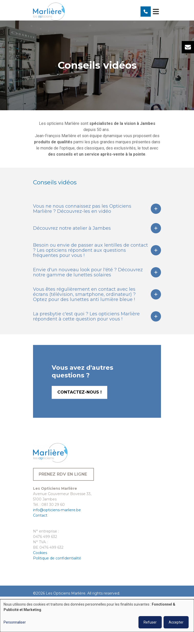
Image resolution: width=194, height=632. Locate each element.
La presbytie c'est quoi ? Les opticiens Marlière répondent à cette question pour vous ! (86, 316)
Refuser (150, 622)
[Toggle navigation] (156, 11)
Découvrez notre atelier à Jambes (72, 228)
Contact (40, 515)
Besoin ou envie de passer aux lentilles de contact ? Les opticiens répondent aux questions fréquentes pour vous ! (90, 250)
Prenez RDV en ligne (63, 474)
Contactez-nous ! (79, 404)
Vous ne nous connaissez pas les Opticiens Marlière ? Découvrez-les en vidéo (82, 208)
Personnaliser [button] (15, 622)
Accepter (176, 622)
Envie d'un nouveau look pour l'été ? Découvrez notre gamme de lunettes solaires (88, 272)
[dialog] (97, 615)
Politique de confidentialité (57, 558)
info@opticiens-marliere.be (57, 510)
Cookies (40, 552)
